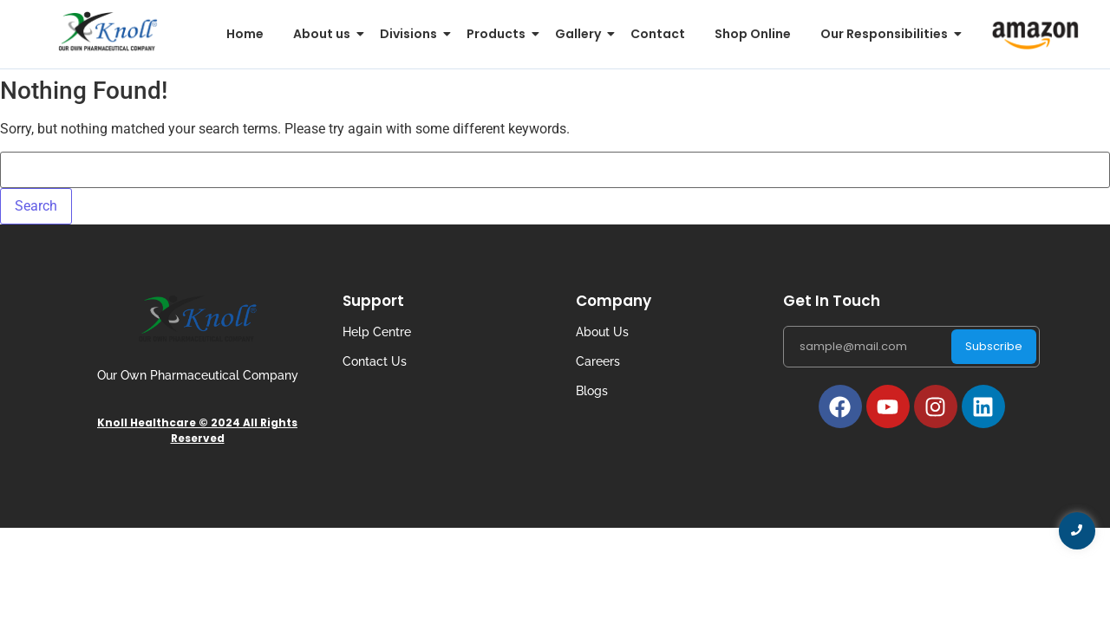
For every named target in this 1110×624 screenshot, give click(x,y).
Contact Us (375, 361)
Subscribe (993, 346)
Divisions (411, 33)
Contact (657, 33)
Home (245, 33)
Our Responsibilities (887, 33)
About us (324, 33)
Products (499, 33)
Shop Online (753, 33)
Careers (598, 361)
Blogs (592, 391)
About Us (602, 332)
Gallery (581, 33)
